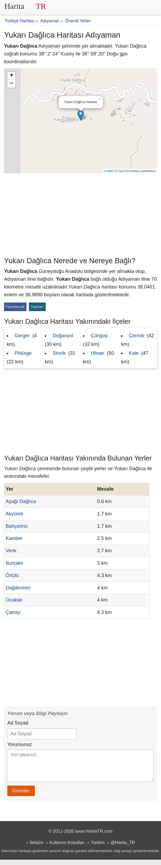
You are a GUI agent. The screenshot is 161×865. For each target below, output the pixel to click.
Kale (134, 353)
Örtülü (12, 575)
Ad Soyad (17, 723)
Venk (11, 550)
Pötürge (23, 353)
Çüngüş (99, 335)
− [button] (11, 84)
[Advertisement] (80, 213)
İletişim (36, 847)
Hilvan (97, 353)
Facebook (15, 307)
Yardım (98, 847)
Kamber (14, 538)
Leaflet (108, 171)
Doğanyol (63, 335)
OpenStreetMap (128, 171)
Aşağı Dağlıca (21, 501)
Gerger (22, 335)
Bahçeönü (17, 526)
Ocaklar (14, 600)
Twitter (37, 307)
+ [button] (11, 76)
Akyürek (14, 513)
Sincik (59, 353)
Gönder (21, 796)
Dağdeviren (18, 587)
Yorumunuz (19, 744)
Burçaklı (14, 563)
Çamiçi (13, 612)
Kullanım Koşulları (67, 847)
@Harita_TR (123, 847)
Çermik (136, 335)
